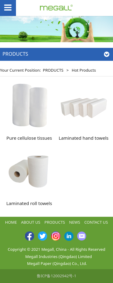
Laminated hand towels (83, 138)
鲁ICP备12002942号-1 (56, 275)
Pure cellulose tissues (29, 138)
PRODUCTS (53, 70)
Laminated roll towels (29, 203)
